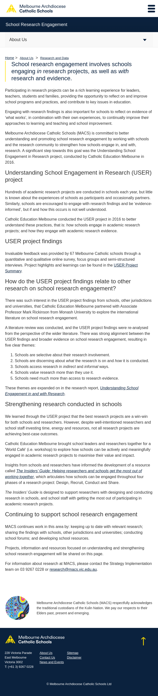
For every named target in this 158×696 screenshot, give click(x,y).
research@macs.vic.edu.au (73, 569)
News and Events (52, 662)
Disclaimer (74, 657)
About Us (26, 58)
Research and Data (54, 58)
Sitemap (72, 653)
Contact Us (47, 657)
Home (9, 58)
